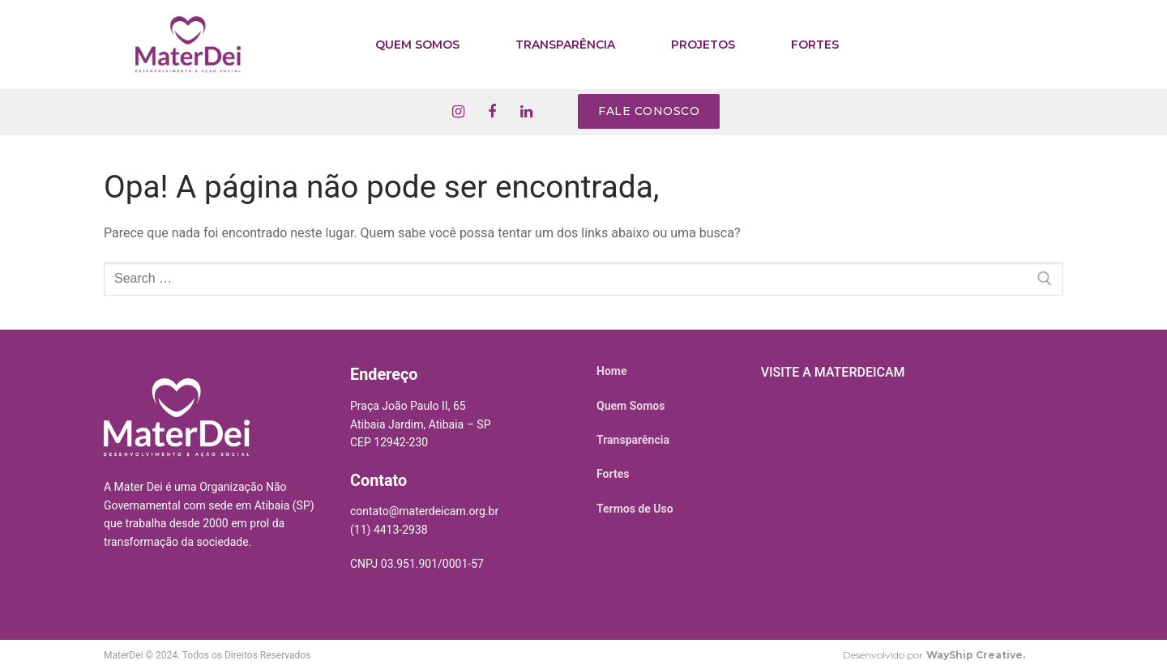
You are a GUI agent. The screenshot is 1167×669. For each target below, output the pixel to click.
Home (611, 370)
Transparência (632, 439)
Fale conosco (648, 111)
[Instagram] (457, 111)
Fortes (612, 473)
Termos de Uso (634, 508)
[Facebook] (492, 111)
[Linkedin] (526, 111)
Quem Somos (630, 405)
